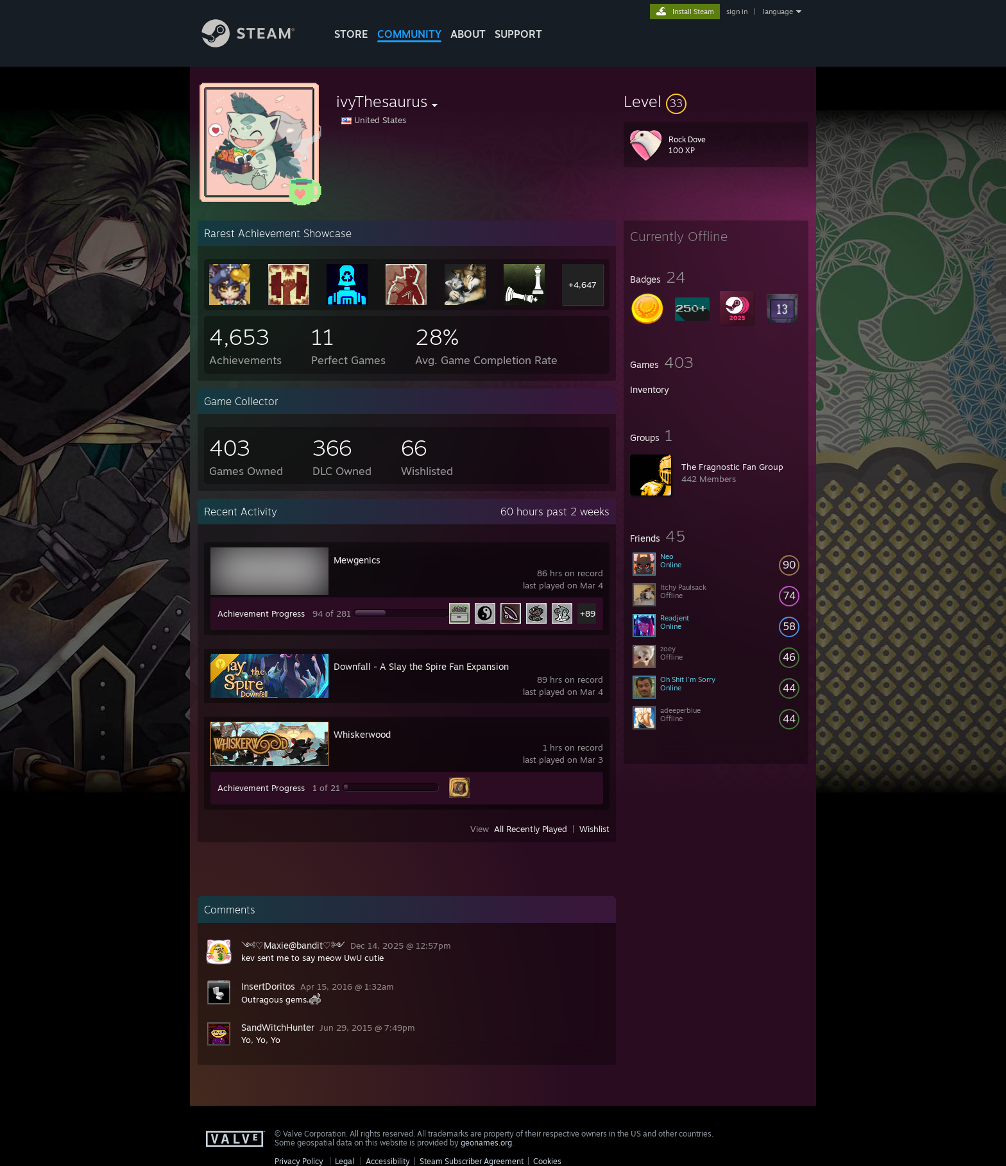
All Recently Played (530, 829)
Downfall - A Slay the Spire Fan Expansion (421, 666)
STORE (351, 34)
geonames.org (486, 1142)
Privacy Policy (299, 1161)
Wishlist (594, 829)
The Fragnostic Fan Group (732, 467)
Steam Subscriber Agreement (472, 1161)
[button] (716, 101)
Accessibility (388, 1161)
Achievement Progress (261, 613)
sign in (736, 11)
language (778, 11)
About (468, 34)
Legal (344, 1161)
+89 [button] (587, 613)
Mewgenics (357, 559)
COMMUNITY (409, 34)
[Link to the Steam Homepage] (257, 43)
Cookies (547, 1161)
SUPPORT (518, 34)
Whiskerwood (362, 734)
